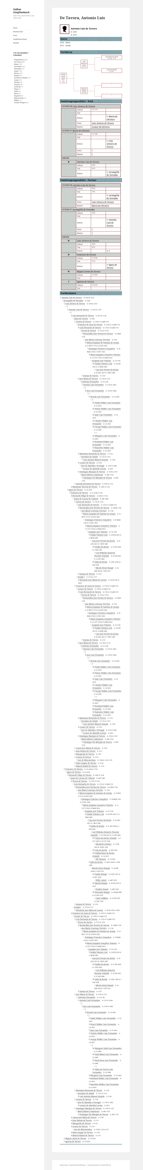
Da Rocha (17, 87)
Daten (15, 28)
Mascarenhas (19, 98)
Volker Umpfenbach (21, 11)
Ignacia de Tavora (85, 281)
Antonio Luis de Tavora (88, 162)
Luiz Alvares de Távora (103, 123)
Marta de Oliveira (81, 130)
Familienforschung (20, 39)
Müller (16, 100)
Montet (16, 73)
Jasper (16, 71)
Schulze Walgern (20, 102)
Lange (16, 80)
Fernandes (18, 66)
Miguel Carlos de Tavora (88, 271)
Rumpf (16, 75)
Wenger (17, 82)
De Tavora (17, 62)
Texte (15, 35)
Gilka (16, 91)
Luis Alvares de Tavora (88, 241)
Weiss (16, 89)
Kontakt (16, 43)
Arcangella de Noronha (83, 209)
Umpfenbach (18, 60)
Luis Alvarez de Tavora (84, 106)
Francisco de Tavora (86, 254)
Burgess (17, 84)
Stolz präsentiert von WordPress (99, 1165)
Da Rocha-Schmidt (20, 78)
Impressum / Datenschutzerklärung (73, 1165)
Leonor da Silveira (101, 127)
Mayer (16, 64)
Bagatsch (17, 96)
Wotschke (17, 69)
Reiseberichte (18, 32)
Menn (16, 93)
